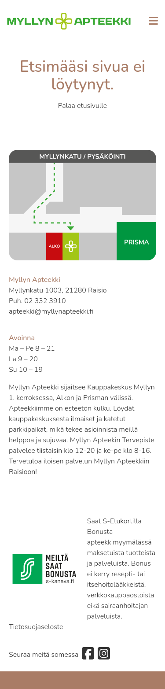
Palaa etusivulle (82, 106)
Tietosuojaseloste (36, 627)
